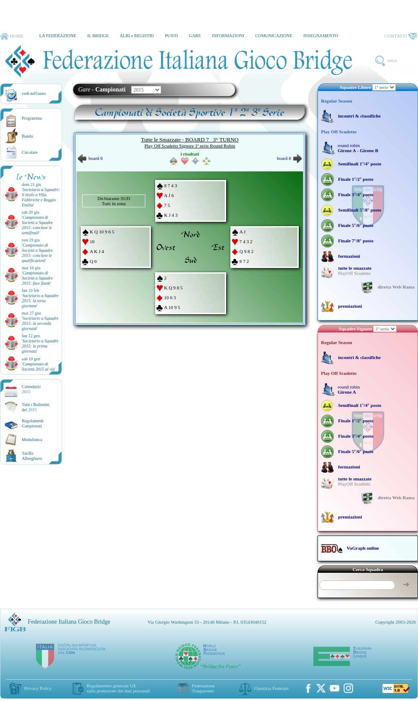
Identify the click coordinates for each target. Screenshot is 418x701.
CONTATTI (400, 36)
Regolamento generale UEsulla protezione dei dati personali (118, 688)
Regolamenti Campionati (33, 423)
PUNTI (171, 35)
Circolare (30, 152)
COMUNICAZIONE (273, 35)
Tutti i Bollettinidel (36, 407)
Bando (27, 136)
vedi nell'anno (34, 93)
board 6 (90, 158)
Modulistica (32, 439)
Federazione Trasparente (203, 688)
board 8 (289, 158)
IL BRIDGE (98, 35)
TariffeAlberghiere (32, 456)
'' (41, 197)
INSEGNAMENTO (320, 35)
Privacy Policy (38, 688)
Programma (32, 118)
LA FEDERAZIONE (57, 35)
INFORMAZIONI (228, 35)
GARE (195, 35)
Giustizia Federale (271, 688)
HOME (12, 36)
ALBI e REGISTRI (137, 35)
